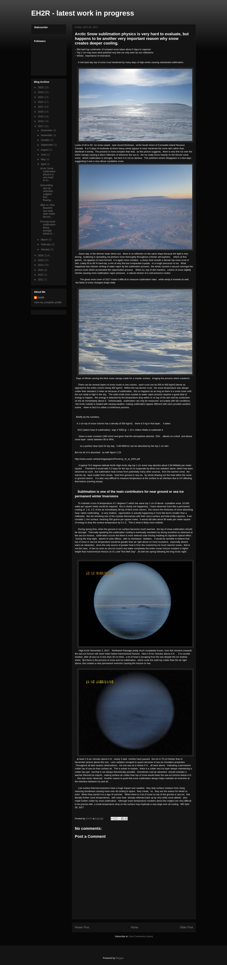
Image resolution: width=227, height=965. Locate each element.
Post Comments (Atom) (141, 936)
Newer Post (82, 927)
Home (134, 927)
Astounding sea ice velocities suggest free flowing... (46, 193)
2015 (41, 260)
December (47, 130)
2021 (41, 106)
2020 (41, 111)
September (47, 144)
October (45, 140)
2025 (41, 87)
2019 (41, 116)
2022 (41, 101)
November (47, 135)
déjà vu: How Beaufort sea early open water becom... (47, 210)
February (46, 244)
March (44, 239)
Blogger (119, 958)
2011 (41, 279)
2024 (41, 92)
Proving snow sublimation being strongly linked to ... (48, 227)
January (45, 249)
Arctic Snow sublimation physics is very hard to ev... (48, 174)
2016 (41, 255)
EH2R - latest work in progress (82, 13)
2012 (41, 274)
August (45, 149)
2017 (41, 126)
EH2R (41, 297)
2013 (41, 269)
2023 (41, 97)
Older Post (186, 927)
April (43, 164)
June (44, 154)
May (43, 159)
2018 (41, 121)
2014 (41, 265)
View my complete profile (48, 302)
